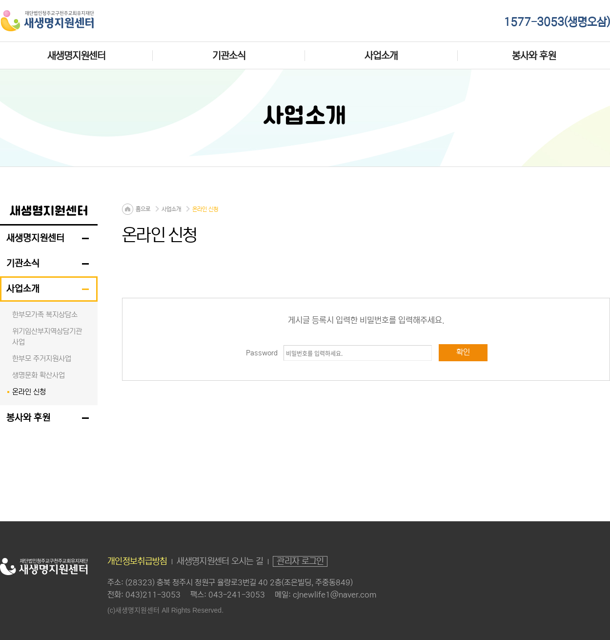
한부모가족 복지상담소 (45, 314)
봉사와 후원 (534, 55)
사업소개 (381, 55)
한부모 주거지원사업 (41, 358)
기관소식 (228, 55)
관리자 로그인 (300, 561)
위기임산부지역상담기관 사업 (47, 336)
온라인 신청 (29, 392)
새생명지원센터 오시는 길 (220, 561)
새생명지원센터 (76, 55)
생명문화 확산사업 (38, 375)
